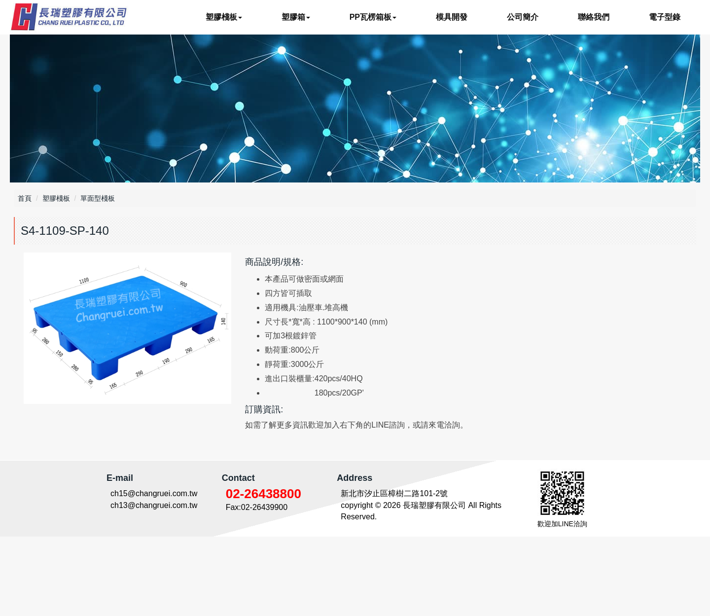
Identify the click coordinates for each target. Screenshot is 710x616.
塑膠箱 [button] (296, 17)
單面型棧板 (97, 198)
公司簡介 (522, 17)
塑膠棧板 (56, 198)
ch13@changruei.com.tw (153, 584)
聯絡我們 (593, 17)
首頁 (25, 198)
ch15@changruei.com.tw (153, 573)
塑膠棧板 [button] (224, 17)
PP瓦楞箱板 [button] (373, 17)
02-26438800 (263, 573)
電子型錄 (664, 17)
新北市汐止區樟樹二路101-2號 (394, 573)
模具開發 (451, 17)
